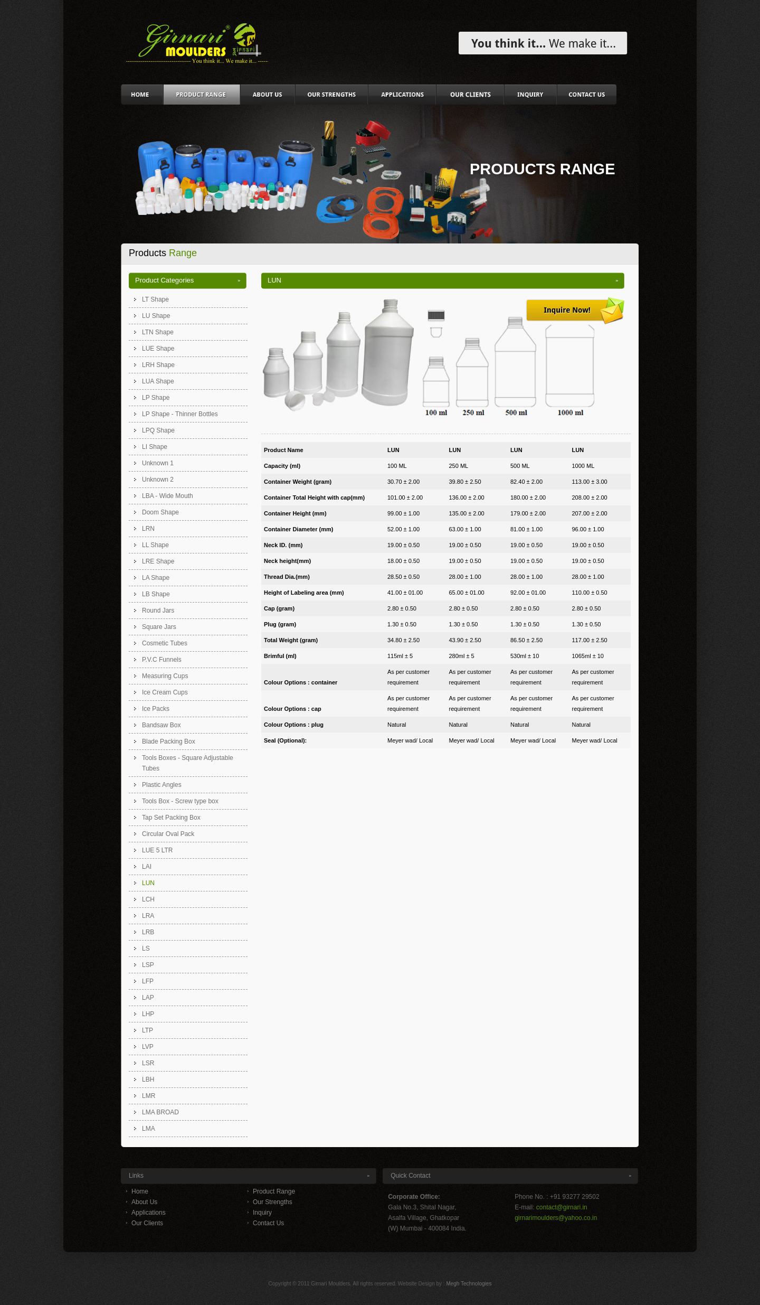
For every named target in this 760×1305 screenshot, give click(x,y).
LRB (148, 932)
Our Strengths (272, 1202)
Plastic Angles (162, 784)
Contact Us (268, 1223)
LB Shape (156, 594)
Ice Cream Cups (165, 692)
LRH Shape (158, 365)
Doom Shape (160, 512)
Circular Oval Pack (168, 834)
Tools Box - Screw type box (180, 801)
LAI (146, 866)
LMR (148, 1096)
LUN (148, 883)
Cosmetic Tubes (164, 643)
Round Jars (158, 610)
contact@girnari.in (561, 1207)
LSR (148, 1063)
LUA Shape (158, 381)
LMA (148, 1128)
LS (146, 948)
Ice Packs (155, 708)
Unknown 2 (158, 479)
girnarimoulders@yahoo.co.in (556, 1218)
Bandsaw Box (161, 725)
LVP (148, 1046)
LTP (147, 1030)
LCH (148, 899)
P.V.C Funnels (162, 659)
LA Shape (155, 577)
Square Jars (159, 627)
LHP (148, 1014)
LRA (148, 915)
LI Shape (154, 446)
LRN (148, 528)
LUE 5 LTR (157, 850)
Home (139, 1191)
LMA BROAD (160, 1112)
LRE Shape (158, 561)
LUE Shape (158, 348)
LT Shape (155, 299)
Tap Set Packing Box (171, 817)
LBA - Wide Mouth (167, 496)
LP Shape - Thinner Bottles (180, 414)
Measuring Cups (165, 676)
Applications (148, 1212)
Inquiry (262, 1212)
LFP (148, 981)
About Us (144, 1202)
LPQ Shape (158, 430)
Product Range (274, 1191)
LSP (148, 965)
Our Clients (147, 1223)
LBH (148, 1079)
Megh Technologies (468, 1284)
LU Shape (156, 316)
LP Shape (156, 397)
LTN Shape (158, 332)
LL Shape (155, 545)
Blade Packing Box (168, 741)
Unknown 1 (158, 463)
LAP (148, 997)
